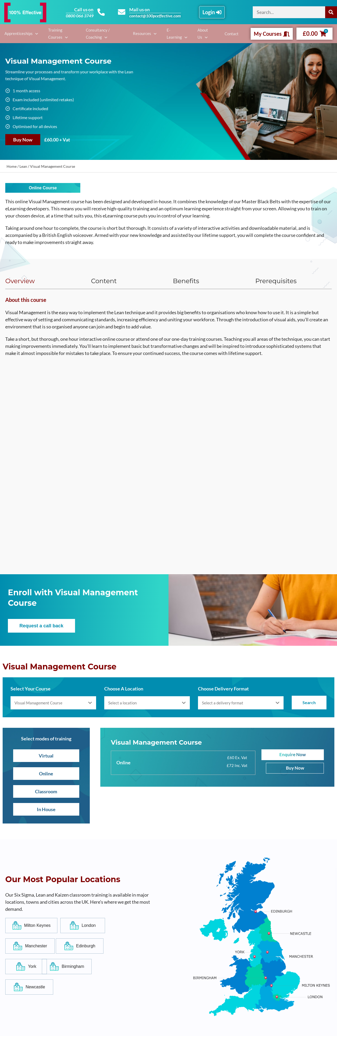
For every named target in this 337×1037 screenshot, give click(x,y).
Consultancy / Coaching (97, 33)
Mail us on (140, 9)
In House (46, 810)
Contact (232, 33)
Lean (23, 166)
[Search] (331, 12)
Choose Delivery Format (223, 690)
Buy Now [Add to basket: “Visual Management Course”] (22, 140)
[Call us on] (101, 12)
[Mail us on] (122, 12)
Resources (146, 33)
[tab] (37, 281)
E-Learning (175, 33)
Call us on (83, 9)
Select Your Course (31, 690)
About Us (203, 33)
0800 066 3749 (79, 15)
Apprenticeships (17, 33)
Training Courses (52, 33)
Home (12, 166)
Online (46, 774)
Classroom (46, 792)
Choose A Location (123, 690)
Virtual (46, 757)
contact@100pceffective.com (156, 15)
